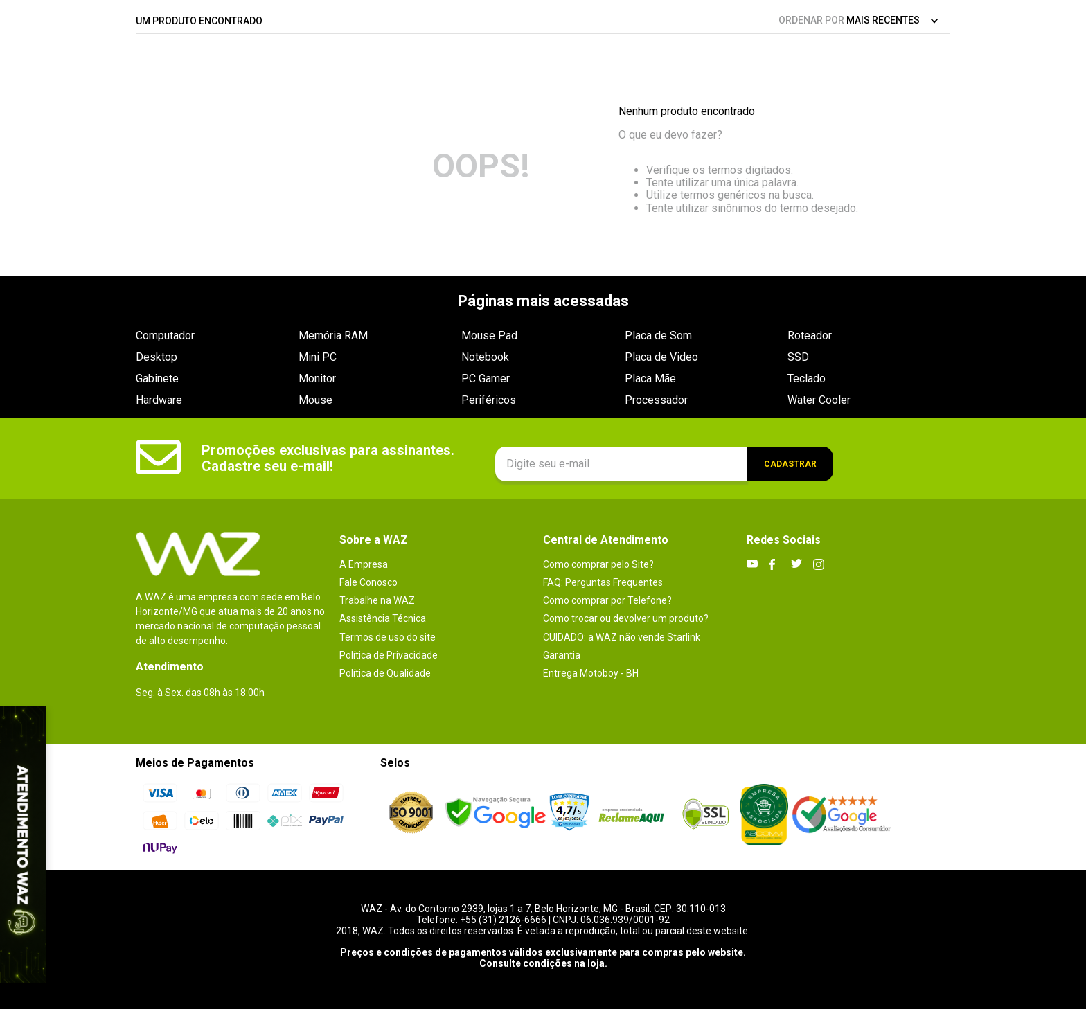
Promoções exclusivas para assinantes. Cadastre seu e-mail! (328, 458)
